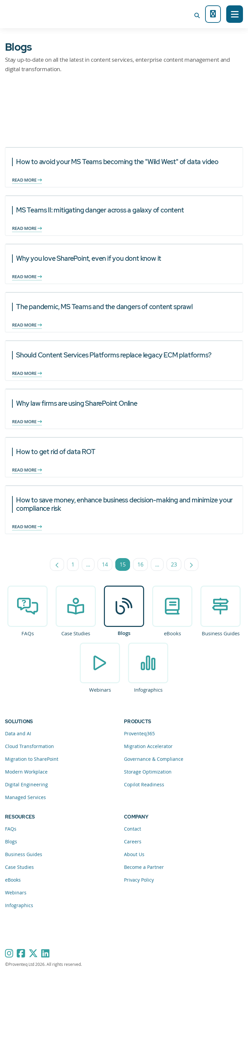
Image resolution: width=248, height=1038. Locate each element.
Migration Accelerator (148, 746)
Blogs (124, 633)
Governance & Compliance (153, 759)
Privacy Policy (139, 880)
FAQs (27, 633)
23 (176, 566)
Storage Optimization (148, 772)
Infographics (148, 689)
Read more (27, 180)
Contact (132, 829)
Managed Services (25, 797)
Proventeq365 (139, 733)
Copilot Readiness (144, 784)
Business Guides (221, 633)
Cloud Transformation (29, 746)
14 (107, 566)
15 (125, 566)
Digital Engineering (26, 784)
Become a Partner (144, 867)
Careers (132, 841)
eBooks (172, 633)
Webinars (100, 689)
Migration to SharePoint (31, 759)
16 (142, 566)
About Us (134, 854)
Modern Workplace (26, 772)
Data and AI (18, 733)
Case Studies (75, 633)
